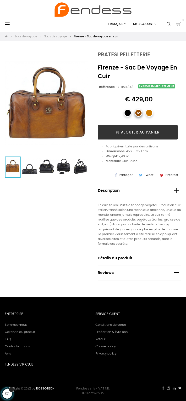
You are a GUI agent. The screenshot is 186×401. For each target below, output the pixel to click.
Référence (107, 87)
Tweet (148, 175)
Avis (8, 353)
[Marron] (138, 113)
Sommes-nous (16, 324)
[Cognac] (149, 113)
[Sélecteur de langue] (117, 24)
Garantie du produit (20, 332)
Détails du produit (115, 258)
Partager (126, 175)
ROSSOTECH (45, 388)
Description (109, 190)
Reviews (106, 273)
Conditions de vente (110, 324)
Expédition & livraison (111, 332)
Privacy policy (105, 353)
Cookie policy (105, 346)
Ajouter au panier (137, 132)
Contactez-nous (17, 346)
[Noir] (127, 113)
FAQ (8, 339)
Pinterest (171, 175)
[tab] (139, 191)
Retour (100, 339)
